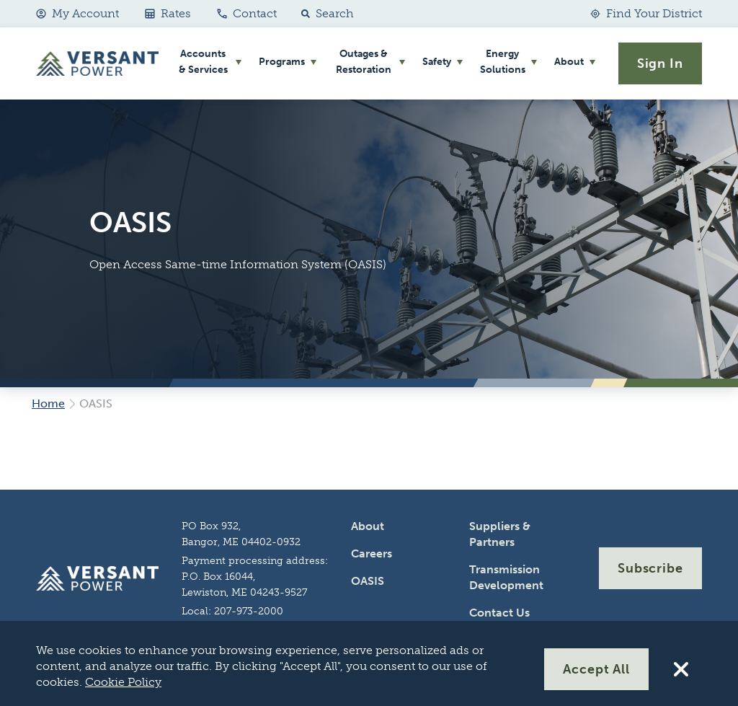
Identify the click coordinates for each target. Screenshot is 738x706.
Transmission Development (506, 577)
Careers (371, 553)
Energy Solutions (502, 62)
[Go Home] (97, 63)
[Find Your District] (646, 14)
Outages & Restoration (363, 62)
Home (48, 403)
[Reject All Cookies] (681, 669)
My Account (77, 13)
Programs (282, 62)
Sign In (660, 63)
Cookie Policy (123, 682)
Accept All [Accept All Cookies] (596, 669)
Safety (436, 62)
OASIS (367, 581)
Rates (168, 13)
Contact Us (499, 612)
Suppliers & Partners (499, 534)
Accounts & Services (203, 62)
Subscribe (650, 568)
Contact (247, 13)
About (569, 62)
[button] (324, 14)
